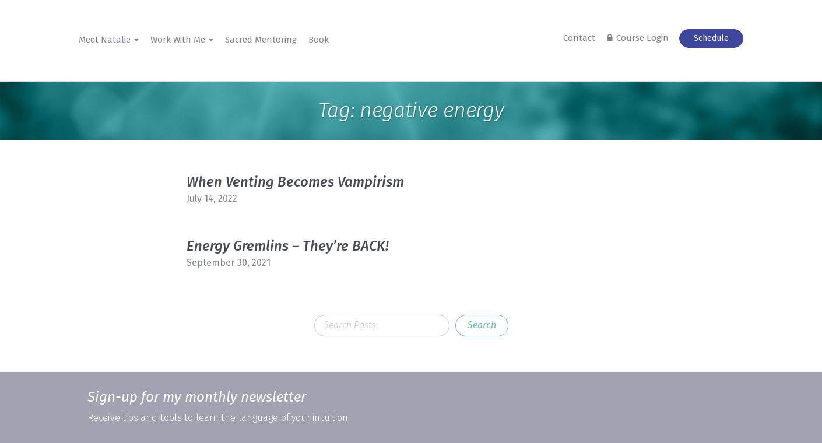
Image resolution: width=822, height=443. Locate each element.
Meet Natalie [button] (109, 39)
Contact (579, 38)
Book (318, 39)
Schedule (711, 38)
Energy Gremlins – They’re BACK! (288, 246)
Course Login (642, 38)
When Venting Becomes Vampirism (295, 182)
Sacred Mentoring (261, 39)
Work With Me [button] (181, 39)
